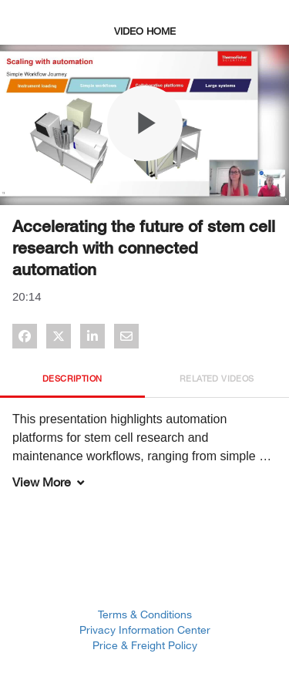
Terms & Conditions (145, 614)
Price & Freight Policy (144, 644)
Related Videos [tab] (217, 378)
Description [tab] (72, 378)
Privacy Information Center (144, 629)
